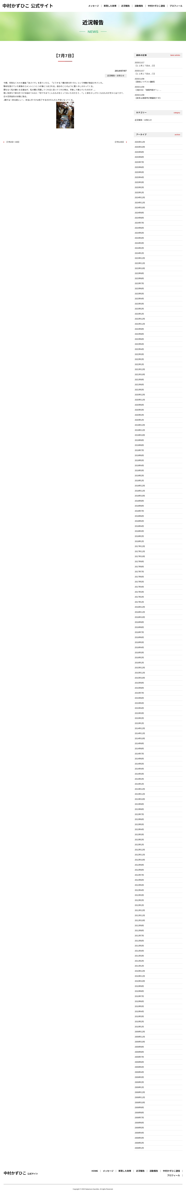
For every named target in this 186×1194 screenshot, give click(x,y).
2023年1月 (139, 314)
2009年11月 (140, 1037)
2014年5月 (139, 764)
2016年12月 (140, 607)
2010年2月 (139, 1022)
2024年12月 (140, 198)
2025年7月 (139, 162)
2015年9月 (139, 683)
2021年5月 (139, 390)
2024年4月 (139, 238)
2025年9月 (139, 152)
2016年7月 (139, 632)
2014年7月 (139, 754)
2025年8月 (139, 157)
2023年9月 (139, 273)
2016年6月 (139, 637)
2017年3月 (139, 592)
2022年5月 (139, 344)
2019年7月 (139, 450)
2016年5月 (139, 642)
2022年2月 (139, 359)
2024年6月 (139, 228)
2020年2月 (139, 415)
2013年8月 (139, 809)
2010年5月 (139, 1006)
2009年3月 (139, 1077)
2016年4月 (139, 647)
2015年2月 (139, 718)
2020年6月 (139, 405)
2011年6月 (139, 941)
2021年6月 (139, 385)
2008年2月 (139, 1143)
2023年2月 (139, 309)
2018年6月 (139, 516)
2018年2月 (139, 536)
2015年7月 (139, 693)
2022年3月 (139, 354)
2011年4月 (139, 951)
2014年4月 (139, 769)
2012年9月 (139, 865)
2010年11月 (140, 976)
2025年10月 (140, 147)
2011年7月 (139, 936)
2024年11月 (140, 203)
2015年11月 (140, 673)
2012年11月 (140, 855)
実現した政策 (110, 6)
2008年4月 (139, 1133)
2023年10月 (140, 268)
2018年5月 (139, 521)
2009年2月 (139, 1082)
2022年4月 (139, 349)
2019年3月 (139, 471)
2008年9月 (139, 1108)
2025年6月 (139, 167)
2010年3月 (139, 1016)
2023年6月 (139, 289)
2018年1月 (139, 541)
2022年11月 (140, 324)
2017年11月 (140, 551)
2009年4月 (139, 1072)
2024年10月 (140, 208)
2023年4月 (139, 299)
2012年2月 (139, 900)
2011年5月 (139, 946)
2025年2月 (139, 187)
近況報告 (125, 6)
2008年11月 (140, 1097)
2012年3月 (139, 895)
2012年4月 (139, 890)
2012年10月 (140, 860)
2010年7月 (139, 996)
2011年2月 (139, 961)
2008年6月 (139, 1123)
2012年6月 (139, 880)
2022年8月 (139, 334)
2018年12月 (140, 486)
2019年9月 (139, 440)
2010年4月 (139, 1012)
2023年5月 (139, 294)
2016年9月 (139, 622)
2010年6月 (139, 1001)
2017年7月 (139, 572)
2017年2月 (139, 597)
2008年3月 (139, 1138)
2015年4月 (139, 708)
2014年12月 (140, 728)
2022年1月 (139, 364)
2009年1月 (139, 1087)
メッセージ (93, 6)
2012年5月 (139, 885)
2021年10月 (140, 375)
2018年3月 (139, 531)
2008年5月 (139, 1128)
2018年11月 (140, 491)
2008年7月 (139, 1118)
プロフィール (176, 6)
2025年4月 (139, 177)
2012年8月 (139, 870)
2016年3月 (139, 653)
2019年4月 (139, 466)
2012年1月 (139, 905)
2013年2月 (139, 840)
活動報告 (139, 6)
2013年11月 (140, 794)
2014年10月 (140, 739)
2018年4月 (139, 526)
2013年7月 (139, 814)
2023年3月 (139, 304)
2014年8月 (139, 749)
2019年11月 (140, 430)
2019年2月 (139, 476)
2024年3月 (139, 243)
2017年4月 (139, 587)
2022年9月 (139, 329)
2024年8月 (139, 218)
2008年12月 (140, 1092)
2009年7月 (139, 1057)
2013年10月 (140, 799)
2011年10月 (140, 920)
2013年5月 (139, 824)
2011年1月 (139, 966)
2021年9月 (139, 380)
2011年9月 (139, 926)
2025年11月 (140, 142)
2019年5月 (139, 460)
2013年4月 (139, 829)
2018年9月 (139, 501)
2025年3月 (139, 182)
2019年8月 (139, 445)
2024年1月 (139, 253)
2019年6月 (139, 455)
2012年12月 (140, 850)
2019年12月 (140, 425)
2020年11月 (140, 400)
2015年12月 (140, 668)
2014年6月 (139, 759)
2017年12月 (140, 546)
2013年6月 (139, 819)
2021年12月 (140, 369)
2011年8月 (139, 931)
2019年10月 (140, 435)
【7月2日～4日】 (13, 142)
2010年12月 (140, 971)
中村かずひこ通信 (156, 6)
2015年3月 (139, 713)
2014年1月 (139, 784)
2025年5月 (139, 172)
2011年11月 (140, 915)
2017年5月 (139, 582)
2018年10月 (140, 496)
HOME (95, 1171)
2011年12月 (140, 910)
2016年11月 (140, 612)
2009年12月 (140, 1032)
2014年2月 (139, 779)
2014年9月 (139, 744)
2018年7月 (139, 511)
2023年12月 (140, 258)
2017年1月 (139, 602)
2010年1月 (139, 1027)
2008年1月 (139, 1148)
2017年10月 (140, 556)
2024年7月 (139, 223)
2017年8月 (139, 567)
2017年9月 (139, 562)
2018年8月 (139, 506)
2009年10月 (140, 1042)
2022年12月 (140, 319)
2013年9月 (139, 804)
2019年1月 (139, 481)
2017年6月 (139, 577)
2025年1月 (139, 193)
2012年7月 (139, 875)
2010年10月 (140, 981)
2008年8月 (139, 1113)
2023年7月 (139, 283)
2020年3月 (139, 410)
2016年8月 (139, 627)
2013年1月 (139, 845)
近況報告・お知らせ (143, 120)
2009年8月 (139, 1052)
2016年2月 (139, 658)
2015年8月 (139, 688)
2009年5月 (139, 1067)
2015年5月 (139, 703)
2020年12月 (140, 395)
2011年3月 (139, 956)
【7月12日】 (119, 142)
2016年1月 (139, 663)
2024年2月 (139, 248)
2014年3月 (139, 774)
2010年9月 (139, 986)
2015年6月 (139, 698)
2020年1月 (139, 420)
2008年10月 (140, 1103)
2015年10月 (140, 678)
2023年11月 (140, 263)
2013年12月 (140, 789)
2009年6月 (139, 1062)
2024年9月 (139, 213)
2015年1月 (139, 723)
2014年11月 (140, 733)
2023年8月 (139, 278)
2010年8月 (139, 991)
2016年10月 (140, 617)
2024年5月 (139, 233)
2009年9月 (139, 1047)
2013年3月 (139, 835)
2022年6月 (139, 339)
